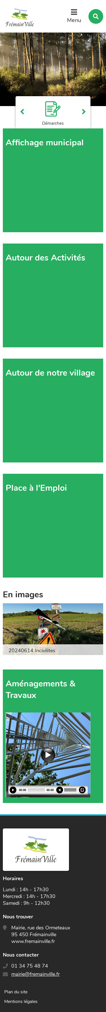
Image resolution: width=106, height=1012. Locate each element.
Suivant (84, 112)
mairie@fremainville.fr (35, 974)
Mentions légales (21, 1001)
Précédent (22, 112)
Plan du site (15, 992)
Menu (74, 20)
